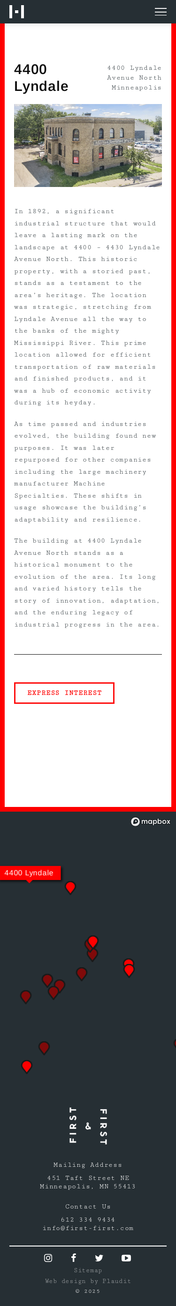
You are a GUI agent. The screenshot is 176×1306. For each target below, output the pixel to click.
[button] (27, 1067)
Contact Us (88, 1206)
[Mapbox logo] (150, 821)
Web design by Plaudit (88, 1281)
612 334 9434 (88, 1220)
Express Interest (64, 693)
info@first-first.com (88, 1228)
